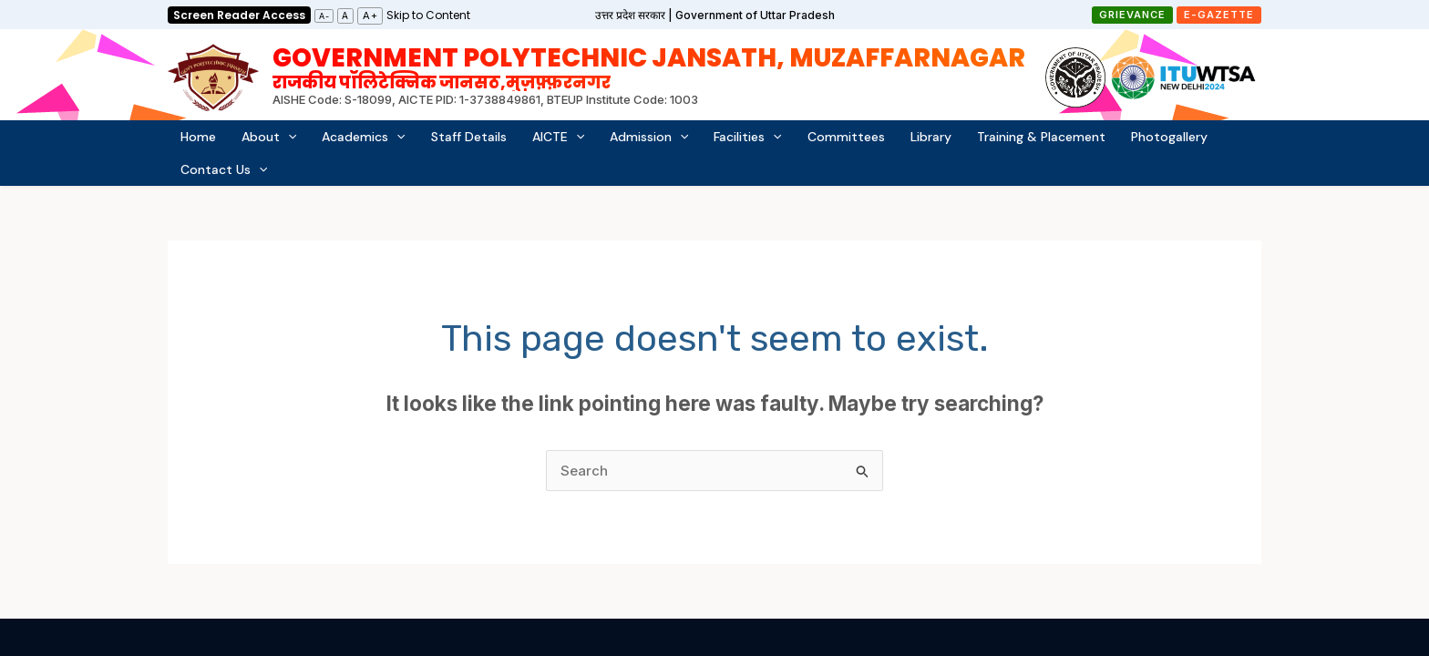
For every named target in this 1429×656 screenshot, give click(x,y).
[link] (428, 14)
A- (324, 16)
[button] (1132, 15)
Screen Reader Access (239, 15)
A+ (370, 15)
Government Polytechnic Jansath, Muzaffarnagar (648, 66)
